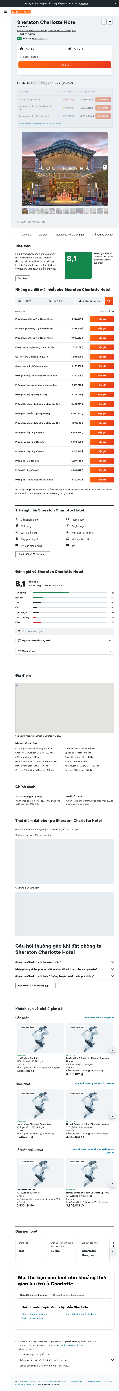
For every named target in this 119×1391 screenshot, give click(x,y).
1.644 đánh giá (39, 38)
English (84, 3)
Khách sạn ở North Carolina (98, 1381)
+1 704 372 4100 (26, 34)
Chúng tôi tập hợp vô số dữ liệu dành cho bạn (66, 1360)
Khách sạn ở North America (54, 1381)
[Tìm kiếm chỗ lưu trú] (5, 27)
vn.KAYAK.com (21, 1381)
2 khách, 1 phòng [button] (29, 56)
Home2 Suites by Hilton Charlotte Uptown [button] (87, 1124)
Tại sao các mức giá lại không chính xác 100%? (66, 1365)
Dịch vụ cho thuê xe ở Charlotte (81, 1314)
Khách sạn (35, 1381)
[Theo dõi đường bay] (5, 49)
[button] (115, 3)
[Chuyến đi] (5, 65)
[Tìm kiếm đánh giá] (67, 631)
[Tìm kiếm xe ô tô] (5, 34)
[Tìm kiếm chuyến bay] (5, 21)
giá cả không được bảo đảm (71, 1345)
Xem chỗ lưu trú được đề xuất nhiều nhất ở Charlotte (92, 1151)
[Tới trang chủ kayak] (21, 11)
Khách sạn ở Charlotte (32, 1318)
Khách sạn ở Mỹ (76, 1381)
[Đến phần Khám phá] (5, 43)
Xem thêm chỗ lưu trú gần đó (99, 1017)
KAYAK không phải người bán (66, 1354)
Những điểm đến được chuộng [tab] (68, 1295)
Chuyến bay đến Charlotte (35, 1314)
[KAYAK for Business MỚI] (5, 56)
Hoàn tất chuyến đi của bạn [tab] (34, 1295)
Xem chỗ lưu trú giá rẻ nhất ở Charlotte (94, 1083)
